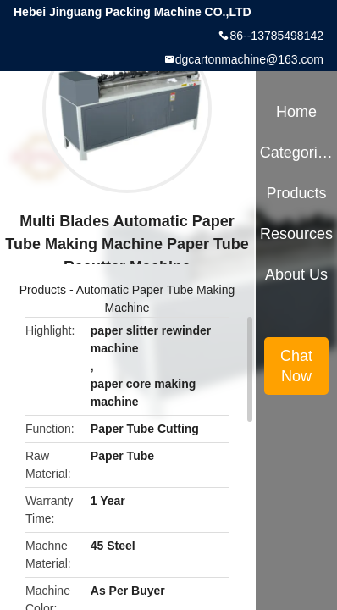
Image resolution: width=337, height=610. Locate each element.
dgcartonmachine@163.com (249, 59)
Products (42, 290)
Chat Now (296, 366)
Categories (296, 152)
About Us (296, 274)
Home (296, 111)
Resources (296, 233)
